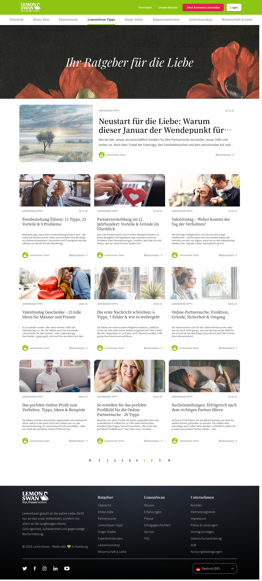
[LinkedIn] (55, 570)
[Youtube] (67, 570)
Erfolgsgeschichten (157, 526)
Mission (149, 507)
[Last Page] (168, 461)
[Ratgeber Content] (129, 134)
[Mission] (168, 7)
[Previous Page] (99, 461)
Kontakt (196, 507)
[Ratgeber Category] (41, 20)
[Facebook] (35, 570)
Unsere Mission (168, 7)
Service (149, 533)
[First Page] (90, 461)
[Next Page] (159, 461)
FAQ (146, 540)
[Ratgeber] (17, 20)
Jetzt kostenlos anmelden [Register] (203, 7)
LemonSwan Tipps (110, 526)
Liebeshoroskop (109, 546)
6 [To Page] (144, 462)
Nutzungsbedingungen (206, 553)
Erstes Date (106, 513)
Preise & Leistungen (204, 526)
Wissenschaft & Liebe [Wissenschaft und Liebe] (112, 553)
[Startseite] (30, 7)
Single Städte (107, 533)
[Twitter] (24, 570)
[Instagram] (44, 570)
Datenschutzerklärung (206, 540)
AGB (193, 546)
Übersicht (104, 507)
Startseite (145, 7)
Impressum (198, 520)
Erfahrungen (152, 513)
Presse (148, 520)
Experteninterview (110, 540)
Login (234, 7)
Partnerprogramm (203, 513)
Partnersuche (107, 520)
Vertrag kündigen (202, 533)
